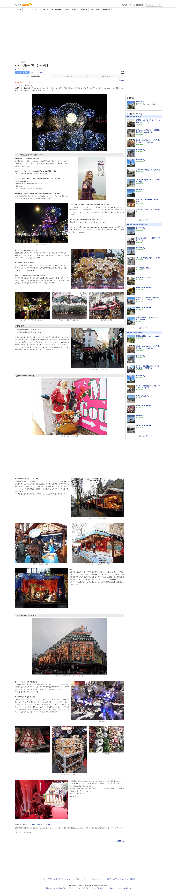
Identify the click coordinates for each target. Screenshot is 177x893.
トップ (18, 9)
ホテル (66, 9)
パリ (22, 69)
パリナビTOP (47, 879)
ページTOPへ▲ (119, 841)
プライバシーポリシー (75, 888)
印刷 (122, 80)
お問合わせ (128, 888)
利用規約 (64, 888)
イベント (47, 824)
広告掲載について (103, 888)
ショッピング (44, 9)
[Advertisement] (88, 18)
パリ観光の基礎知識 (140, 224)
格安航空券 (106, 9)
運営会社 (57, 888)
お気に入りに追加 (37, 72)
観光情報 (84, 9)
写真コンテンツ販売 (116, 888)
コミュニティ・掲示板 (126, 879)
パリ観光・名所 (111, 879)
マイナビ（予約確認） (136, 5)
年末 (33, 824)
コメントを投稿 (22, 72)
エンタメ (75, 9)
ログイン (125, 5)
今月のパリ (137, 116)
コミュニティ (94, 9)
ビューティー (56, 9)
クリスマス (26, 824)
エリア (26, 9)
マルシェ (40, 824)
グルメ (34, 9)
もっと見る (145, 220)
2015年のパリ (140, 101)
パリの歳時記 (138, 332)
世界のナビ (49, 888)
